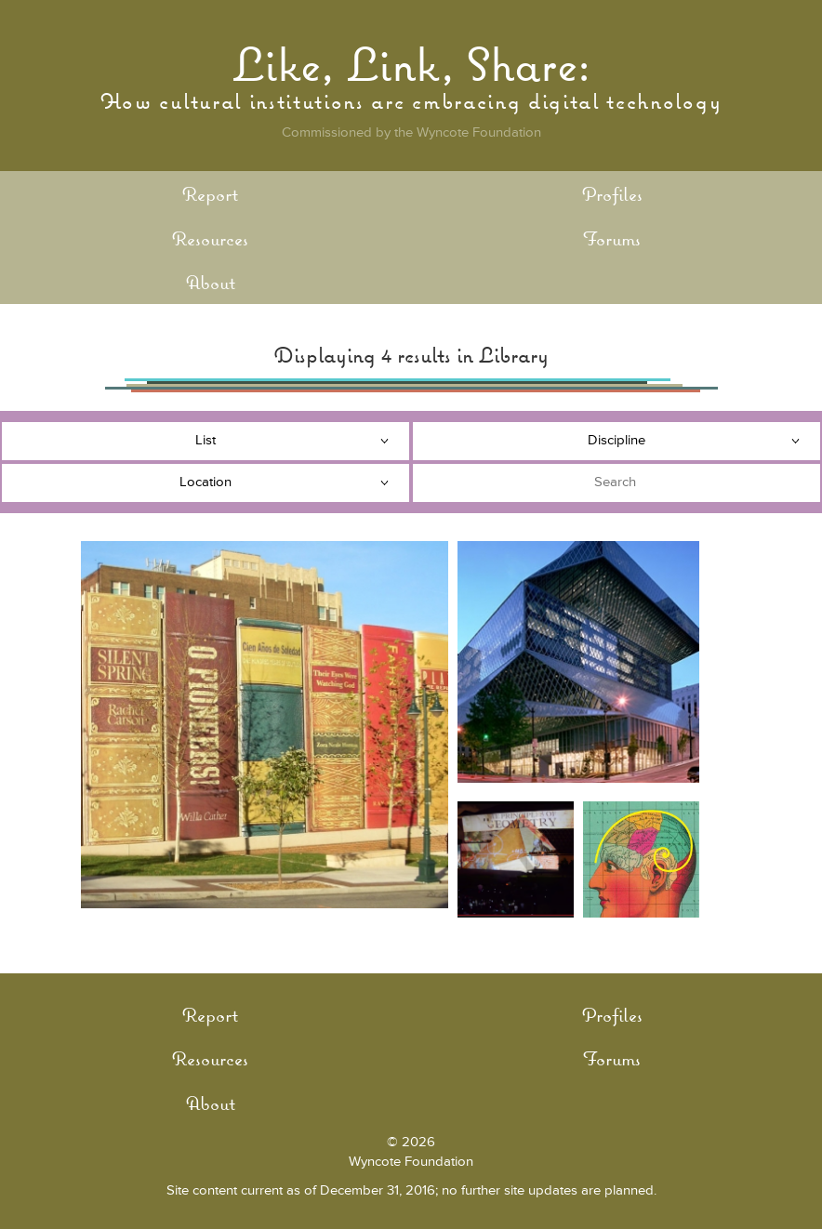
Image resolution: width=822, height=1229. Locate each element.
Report (210, 193)
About (210, 282)
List (205, 440)
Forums (612, 238)
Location (205, 482)
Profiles (612, 193)
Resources (210, 238)
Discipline (616, 440)
